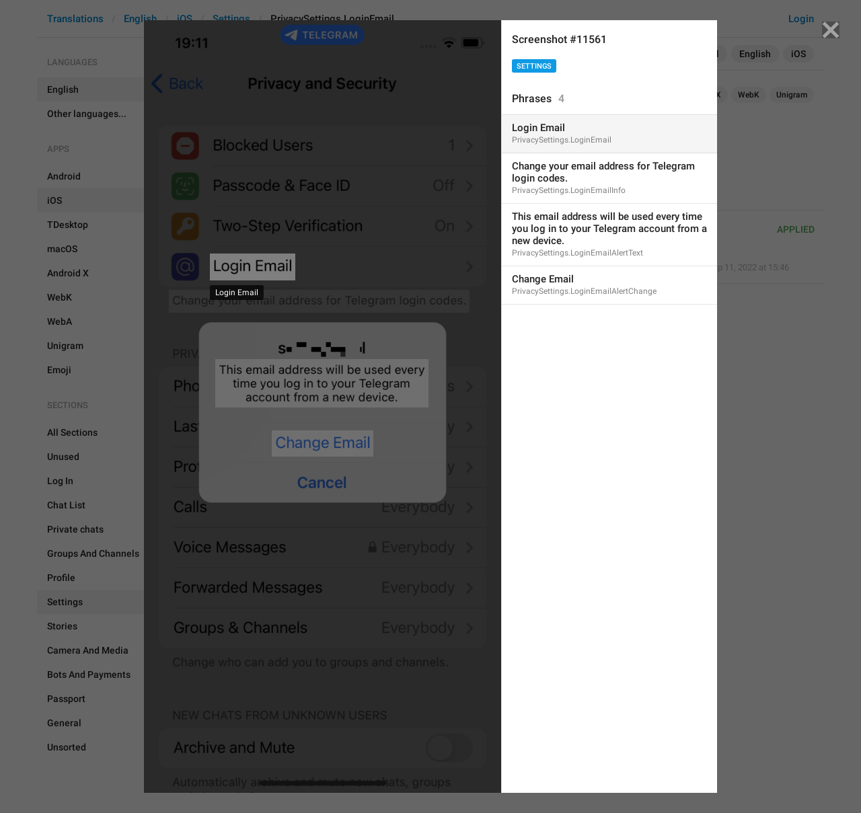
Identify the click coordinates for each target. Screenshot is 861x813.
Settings (534, 66)
